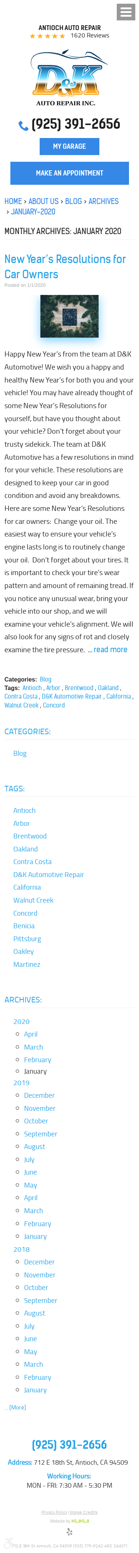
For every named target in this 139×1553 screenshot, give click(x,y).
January (35, 1236)
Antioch (32, 688)
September (40, 1134)
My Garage (69, 146)
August (34, 1146)
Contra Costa (20, 696)
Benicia (24, 926)
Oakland (108, 688)
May (30, 1185)
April (30, 1034)
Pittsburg (27, 939)
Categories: (27, 731)
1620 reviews (89, 35)
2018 (21, 1249)
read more (111, 649)
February (37, 1060)
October (36, 1121)
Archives (104, 201)
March (33, 1047)
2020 (21, 1021)
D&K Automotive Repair (72, 696)
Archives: (23, 999)
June (30, 1172)
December (39, 1095)
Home (13, 201)
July (29, 1159)
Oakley (23, 951)
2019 (21, 1083)
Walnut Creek (21, 705)
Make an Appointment (69, 173)
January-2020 (33, 211)
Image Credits (83, 1512)
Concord (54, 705)
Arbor (53, 688)
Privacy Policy (54, 1512)
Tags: (14, 788)
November (40, 1108)
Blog (73, 201)
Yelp (69, 1533)
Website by (69, 1521)
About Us (44, 201)
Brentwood (79, 688)
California (118, 696)
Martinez (26, 964)
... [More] (15, 1407)
